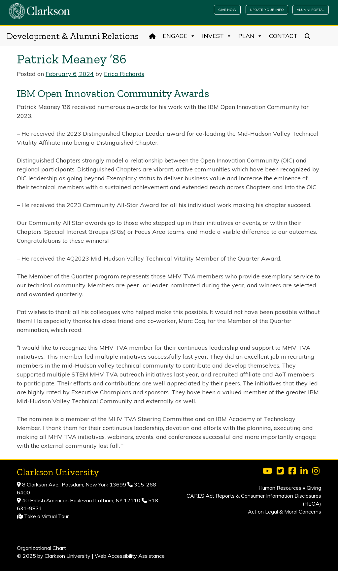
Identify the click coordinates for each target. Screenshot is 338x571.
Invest (217, 36)
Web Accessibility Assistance (130, 556)
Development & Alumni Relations (73, 36)
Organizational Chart (41, 548)
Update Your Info (267, 10)
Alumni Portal (310, 10)
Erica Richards (124, 74)
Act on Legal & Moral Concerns (284, 511)
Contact (283, 36)
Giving (314, 487)
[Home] (152, 36)
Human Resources (279, 487)
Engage (179, 36)
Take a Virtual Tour (46, 516)
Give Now (227, 10)
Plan (250, 36)
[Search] (308, 36)
